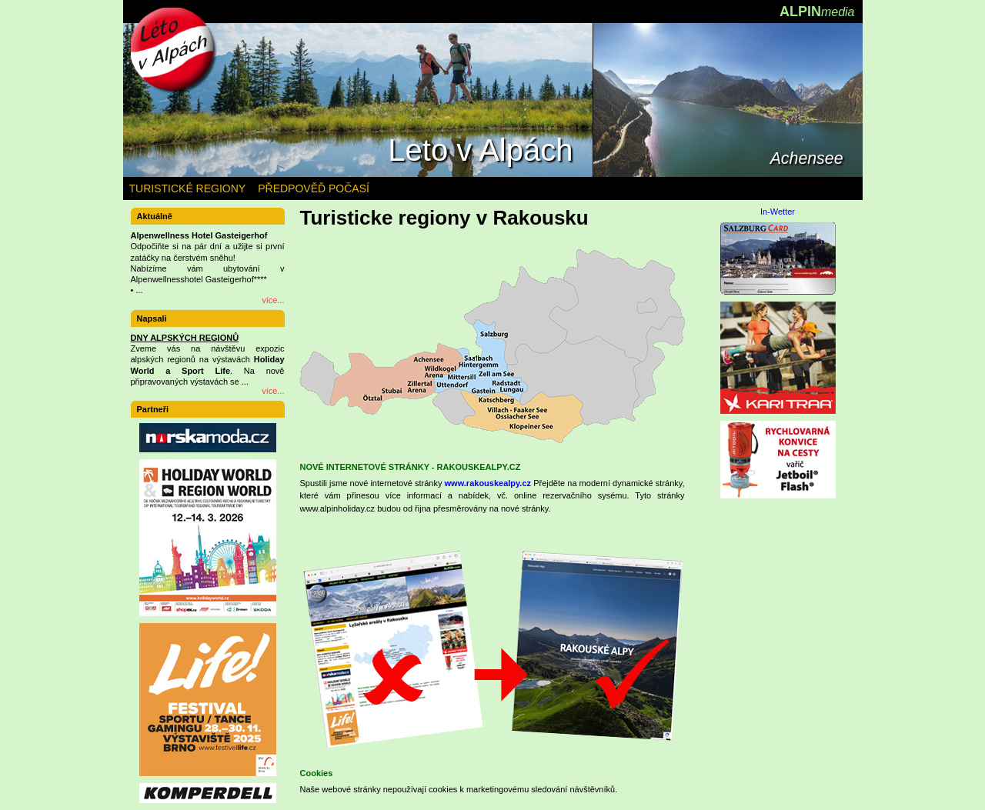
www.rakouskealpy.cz (488, 483)
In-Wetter (777, 212)
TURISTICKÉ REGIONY (187, 188)
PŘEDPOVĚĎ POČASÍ (313, 188)
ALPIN (817, 11)
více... (273, 300)
